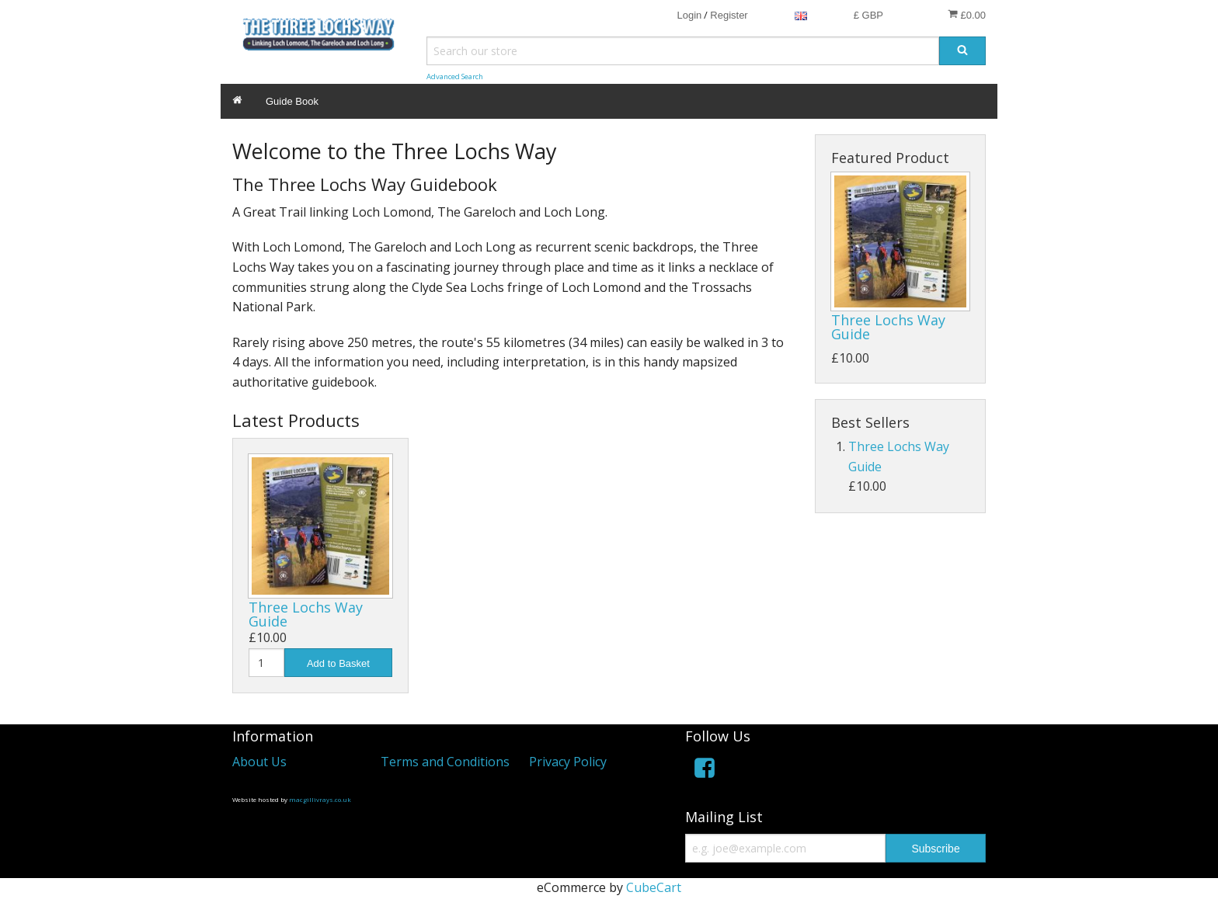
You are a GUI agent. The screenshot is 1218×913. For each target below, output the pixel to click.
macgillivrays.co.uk (320, 799)
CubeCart (653, 887)
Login (689, 15)
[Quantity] (266, 662)
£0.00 (967, 15)
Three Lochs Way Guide (306, 614)
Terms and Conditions (445, 761)
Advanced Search (454, 76)
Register (728, 15)
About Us (259, 761)
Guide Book (292, 101)
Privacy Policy (568, 761)
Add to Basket (338, 663)
